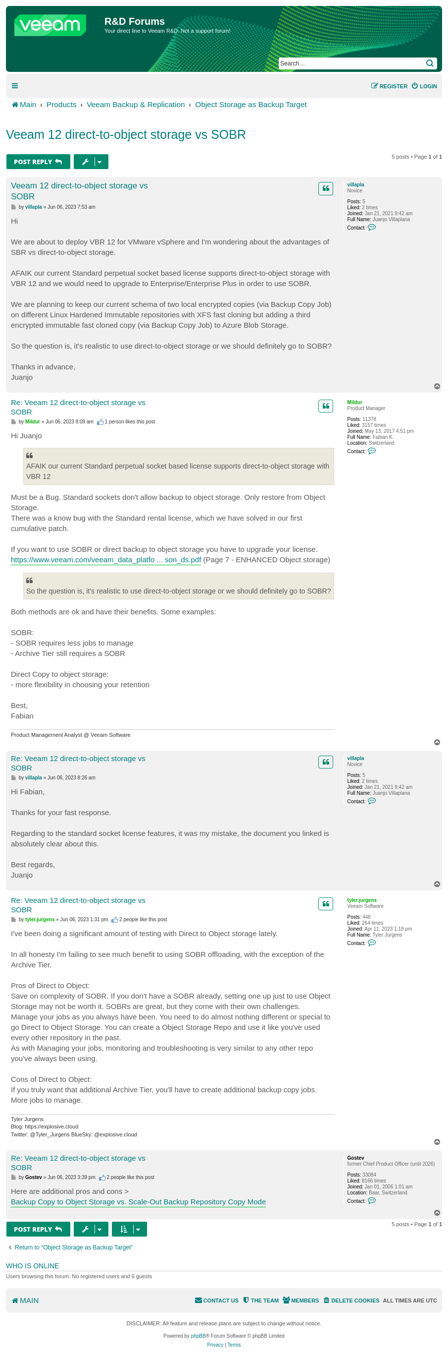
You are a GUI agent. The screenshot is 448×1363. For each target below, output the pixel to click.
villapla (356, 184)
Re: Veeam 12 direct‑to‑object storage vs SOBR (78, 407)
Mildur (355, 402)
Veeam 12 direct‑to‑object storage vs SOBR (126, 134)
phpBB (198, 1336)
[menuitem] (424, 86)
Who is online (32, 1266)
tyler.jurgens (362, 900)
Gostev (356, 1158)
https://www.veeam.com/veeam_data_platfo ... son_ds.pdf (106, 559)
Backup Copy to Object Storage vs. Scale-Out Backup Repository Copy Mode (138, 1201)
